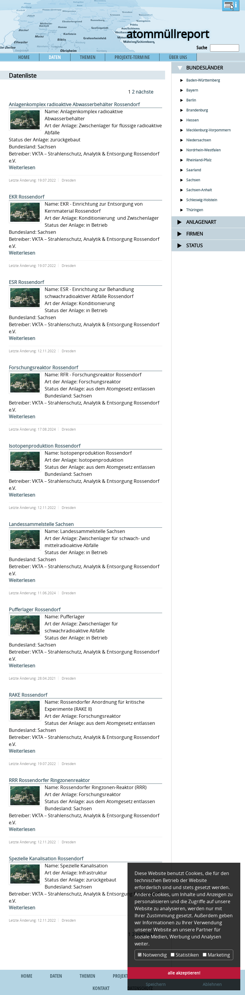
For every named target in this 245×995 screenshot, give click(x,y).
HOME (24, 57)
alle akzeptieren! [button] (184, 973)
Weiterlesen (22, 167)
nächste (144, 92)
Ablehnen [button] (212, 984)
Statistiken (185, 955)
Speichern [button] (156, 984)
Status (194, 245)
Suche (202, 47)
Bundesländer (204, 68)
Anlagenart (201, 222)
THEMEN (87, 57)
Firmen (194, 234)
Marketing (216, 955)
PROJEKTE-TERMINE (132, 57)
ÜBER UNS (178, 57)
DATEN (55, 57)
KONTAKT (101, 988)
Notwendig (152, 955)
